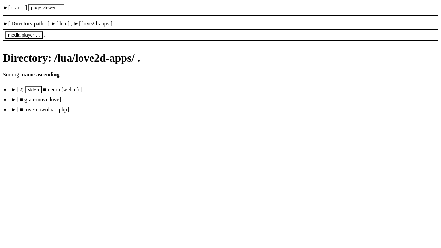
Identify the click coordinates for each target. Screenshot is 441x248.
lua (63, 24)
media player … (24, 35)
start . (17, 7)
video (33, 89)
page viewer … (46, 7)
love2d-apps (96, 24)
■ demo (52, 89)
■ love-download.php (42, 109)
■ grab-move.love (38, 99)
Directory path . (29, 24)
